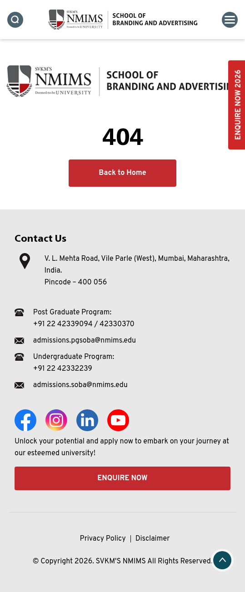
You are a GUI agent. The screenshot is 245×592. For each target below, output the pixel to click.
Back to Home (122, 173)
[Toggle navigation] (230, 20)
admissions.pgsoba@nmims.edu (84, 340)
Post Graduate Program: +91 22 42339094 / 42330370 (84, 318)
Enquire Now (122, 478)
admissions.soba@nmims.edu (80, 385)
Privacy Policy (103, 538)
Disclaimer (152, 538)
